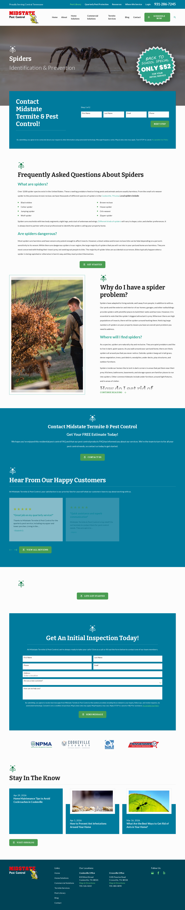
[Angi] (170, 873)
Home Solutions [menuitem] (75, 17)
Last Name (108, 113)
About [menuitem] (64, 17)
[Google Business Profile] (152, 873)
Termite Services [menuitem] (112, 17)
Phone (151, 113)
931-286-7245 (165, 4)
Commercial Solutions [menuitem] (92, 17)
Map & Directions (87, 883)
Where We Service (133, 4)
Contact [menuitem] (137, 17)
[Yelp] (164, 873)
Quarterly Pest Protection (97, 4)
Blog (56, 898)
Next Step (160, 124)
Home (57, 873)
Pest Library (75, 4)
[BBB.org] (152, 878)
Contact (57, 903)
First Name (86, 113)
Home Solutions (61, 878)
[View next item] (15, 549)
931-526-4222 (85, 886)
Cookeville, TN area (110, 196)
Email (129, 113)
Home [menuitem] (54, 17)
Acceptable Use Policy (160, 140)
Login (148, 4)
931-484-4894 (115, 886)
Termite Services (62, 888)
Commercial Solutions (64, 883)
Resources (117, 4)
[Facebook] (158, 873)
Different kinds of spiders (109, 221)
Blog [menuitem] (127, 17)
